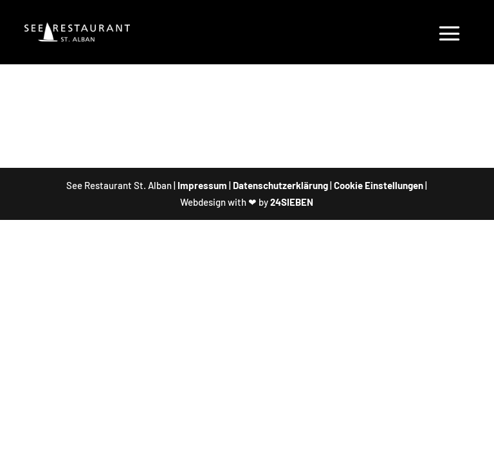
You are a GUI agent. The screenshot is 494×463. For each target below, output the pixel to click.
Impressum (202, 185)
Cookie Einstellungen (378, 185)
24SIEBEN (291, 202)
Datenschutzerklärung (280, 185)
